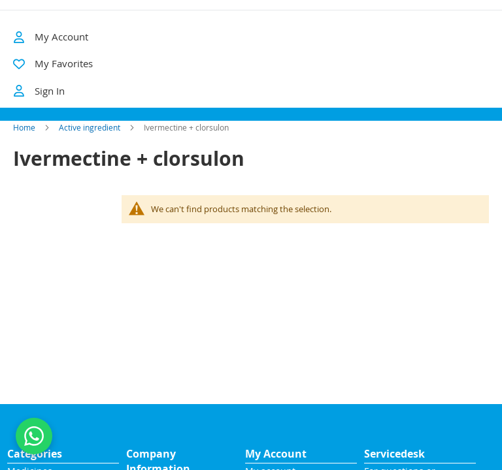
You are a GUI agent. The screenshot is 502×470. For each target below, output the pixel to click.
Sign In (39, 90)
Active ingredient (89, 142)
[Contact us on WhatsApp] (34, 436)
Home (24, 142)
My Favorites (64, 63)
